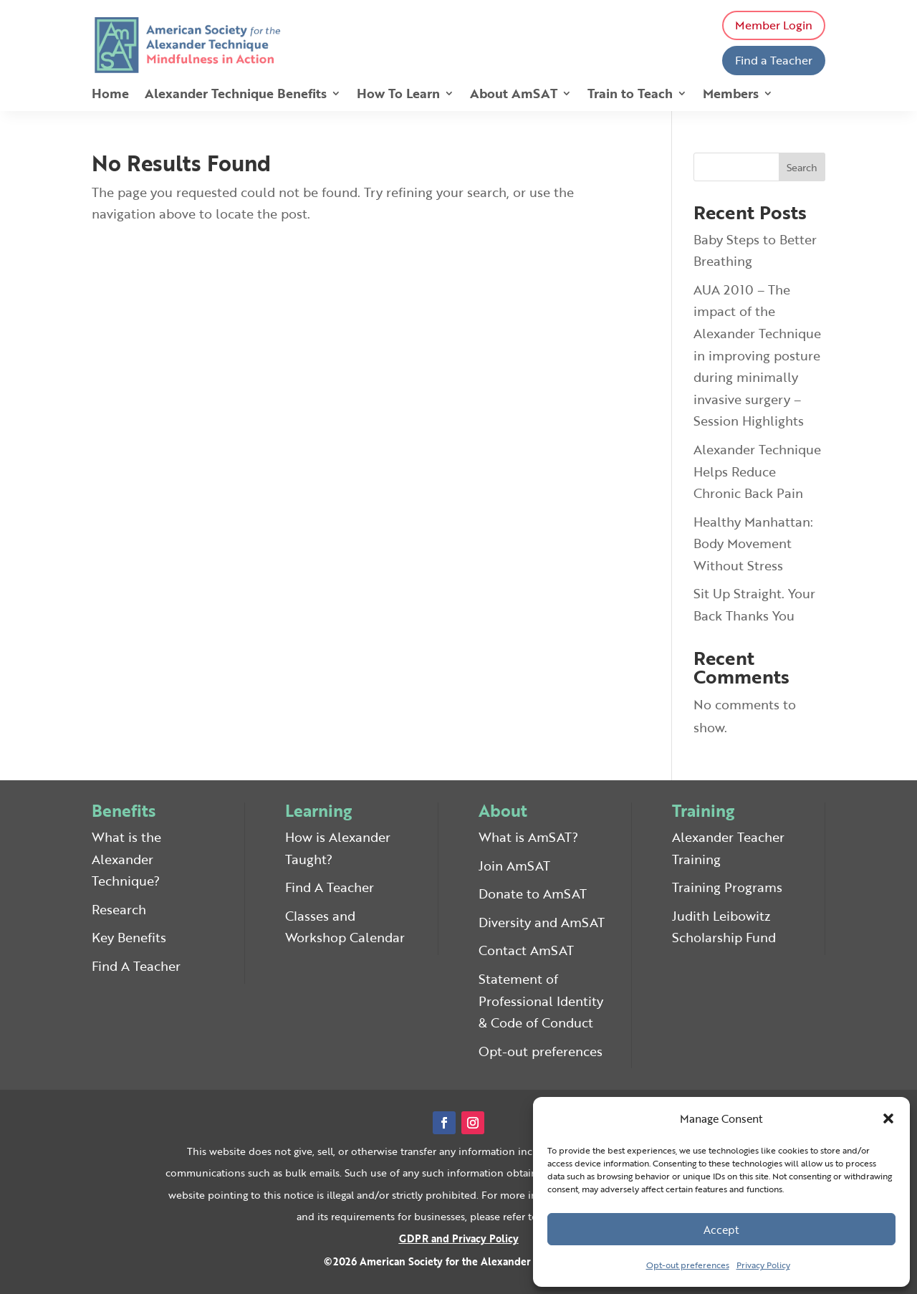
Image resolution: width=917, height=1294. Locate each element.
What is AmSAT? (528, 837)
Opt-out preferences (687, 1264)
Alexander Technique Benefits (236, 95)
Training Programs (727, 887)
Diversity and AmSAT (542, 922)
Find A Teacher (136, 966)
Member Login (773, 25)
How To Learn (398, 95)
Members (731, 95)
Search (802, 167)
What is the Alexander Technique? (126, 859)
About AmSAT (513, 95)
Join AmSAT (514, 865)
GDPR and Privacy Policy (459, 1238)
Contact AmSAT (526, 950)
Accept (721, 1229)
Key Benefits (129, 937)
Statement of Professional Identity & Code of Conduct (541, 1000)
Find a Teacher (773, 60)
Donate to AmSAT (533, 893)
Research (119, 909)
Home (110, 95)
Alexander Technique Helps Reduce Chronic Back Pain (757, 471)
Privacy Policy (763, 1264)
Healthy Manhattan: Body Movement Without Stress (753, 543)
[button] (888, 1118)
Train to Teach (630, 95)
